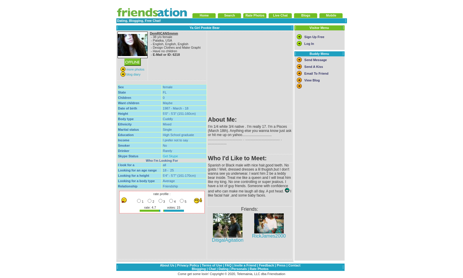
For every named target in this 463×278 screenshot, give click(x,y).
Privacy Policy (188, 265)
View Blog (312, 80)
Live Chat (280, 15)
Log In (309, 43)
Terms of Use (212, 265)
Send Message (315, 60)
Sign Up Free (314, 37)
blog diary (133, 74)
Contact (294, 265)
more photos (134, 69)
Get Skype (170, 156)
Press (281, 265)
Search (229, 15)
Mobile (331, 15)
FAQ (228, 265)
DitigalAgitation (228, 238)
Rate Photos (254, 15)
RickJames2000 (269, 233)
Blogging (199, 269)
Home (204, 15)
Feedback (266, 265)
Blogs (305, 15)
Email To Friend (316, 73)
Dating (224, 269)
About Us (167, 265)
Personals (239, 269)
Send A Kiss (313, 66)
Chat (212, 269)
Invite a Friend (245, 265)
